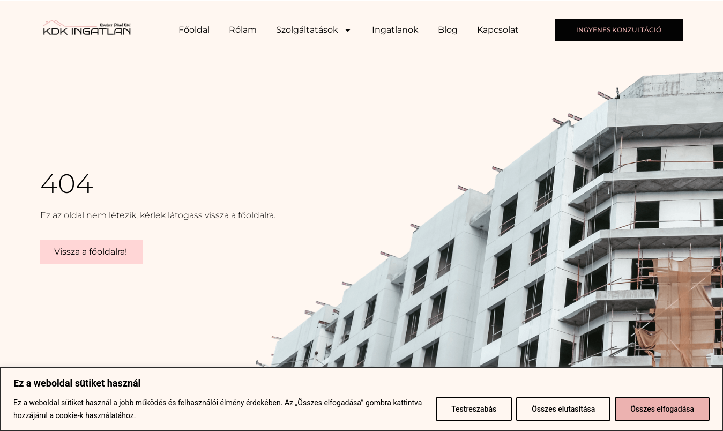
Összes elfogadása (662, 409)
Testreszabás (473, 409)
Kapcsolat (498, 30)
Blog (448, 30)
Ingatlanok (395, 30)
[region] (361, 399)
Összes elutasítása (563, 409)
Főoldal (194, 30)
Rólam (243, 30)
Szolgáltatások (314, 30)
